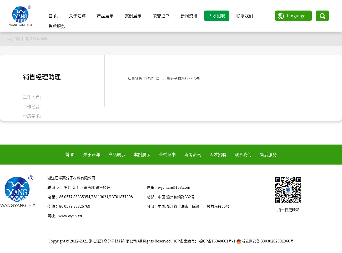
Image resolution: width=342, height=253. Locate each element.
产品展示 (105, 16)
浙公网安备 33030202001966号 (265, 241)
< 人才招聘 (11, 39)
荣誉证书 (161, 16)
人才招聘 (216, 16)
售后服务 (56, 26)
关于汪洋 (77, 16)
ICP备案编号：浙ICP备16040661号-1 (204, 241)
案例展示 (133, 16)
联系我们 (244, 16)
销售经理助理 (37, 39)
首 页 (53, 16)
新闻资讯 (188, 16)
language (296, 16)
